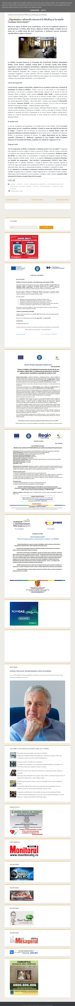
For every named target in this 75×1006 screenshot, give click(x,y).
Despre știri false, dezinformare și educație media (31, 666)
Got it (43, 10)
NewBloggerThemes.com (52, 1004)
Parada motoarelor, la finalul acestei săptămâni (30, 755)
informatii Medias (38, 189)
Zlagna (14, 193)
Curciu (20, 189)
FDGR (27, 189)
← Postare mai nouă (12, 204)
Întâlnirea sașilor (56, 189)
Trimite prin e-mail (16, 196)
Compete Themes (26, 1004)
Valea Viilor (58, 191)
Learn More (34, 10)
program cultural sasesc (22, 191)
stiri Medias (46, 191)
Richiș (36, 191)
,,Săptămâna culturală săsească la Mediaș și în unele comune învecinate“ (36, 21)
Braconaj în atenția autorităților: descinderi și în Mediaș (33, 747)
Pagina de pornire (37, 204)
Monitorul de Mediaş (45, 999)
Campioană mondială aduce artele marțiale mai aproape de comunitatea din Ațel (39, 786)
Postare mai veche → (62, 204)
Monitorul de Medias (41, 15)
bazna (13, 189)
